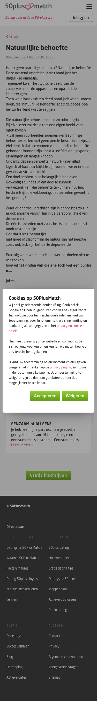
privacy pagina (60, 367)
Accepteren (45, 396)
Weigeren (75, 396)
